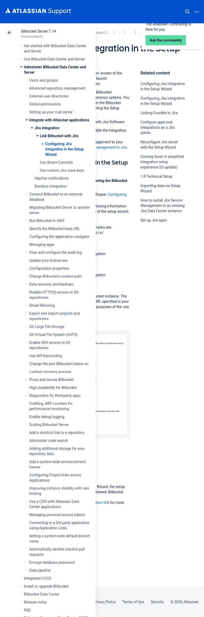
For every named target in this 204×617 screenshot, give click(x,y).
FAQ (27, 610)
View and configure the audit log (55, 252)
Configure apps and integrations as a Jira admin (158, 127)
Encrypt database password (52, 562)
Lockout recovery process (50, 372)
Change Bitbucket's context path (55, 276)
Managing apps (41, 244)
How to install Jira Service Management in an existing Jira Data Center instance (163, 205)
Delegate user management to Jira (99, 147)
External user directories (49, 96)
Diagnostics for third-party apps (55, 395)
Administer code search (48, 440)
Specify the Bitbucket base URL (54, 229)
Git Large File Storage (46, 327)
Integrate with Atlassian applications (59, 120)
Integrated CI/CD (37, 578)
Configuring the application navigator (59, 236)
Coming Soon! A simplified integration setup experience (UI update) (162, 161)
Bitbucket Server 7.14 (38, 31)
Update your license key (48, 260)
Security (157, 602)
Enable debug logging (46, 417)
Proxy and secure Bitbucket (51, 380)
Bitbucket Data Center (42, 594)
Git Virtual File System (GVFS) (53, 334)
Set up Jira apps (154, 220)
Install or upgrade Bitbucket (46, 586)
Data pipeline (39, 570)
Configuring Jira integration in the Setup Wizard (64, 149)
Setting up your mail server (51, 112)
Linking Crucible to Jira (159, 113)
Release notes (35, 602)
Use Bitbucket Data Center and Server (54, 59)
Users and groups (43, 80)
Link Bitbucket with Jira (59, 136)
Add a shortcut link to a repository (56, 432)
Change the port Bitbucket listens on (58, 364)
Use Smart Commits (56, 162)
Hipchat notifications (52, 178)
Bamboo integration (51, 186)
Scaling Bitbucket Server (49, 425)
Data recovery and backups (51, 284)
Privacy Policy (104, 602)
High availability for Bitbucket (53, 387)
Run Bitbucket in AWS (46, 221)
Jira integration (47, 128)
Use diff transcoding (45, 356)
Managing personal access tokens (57, 515)
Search (187, 11)
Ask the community (159, 272)
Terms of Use (133, 602)
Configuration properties (49, 268)
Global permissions (45, 104)
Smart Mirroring (42, 305)
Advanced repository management (57, 88)
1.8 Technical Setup (156, 176)
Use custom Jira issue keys (62, 170)
